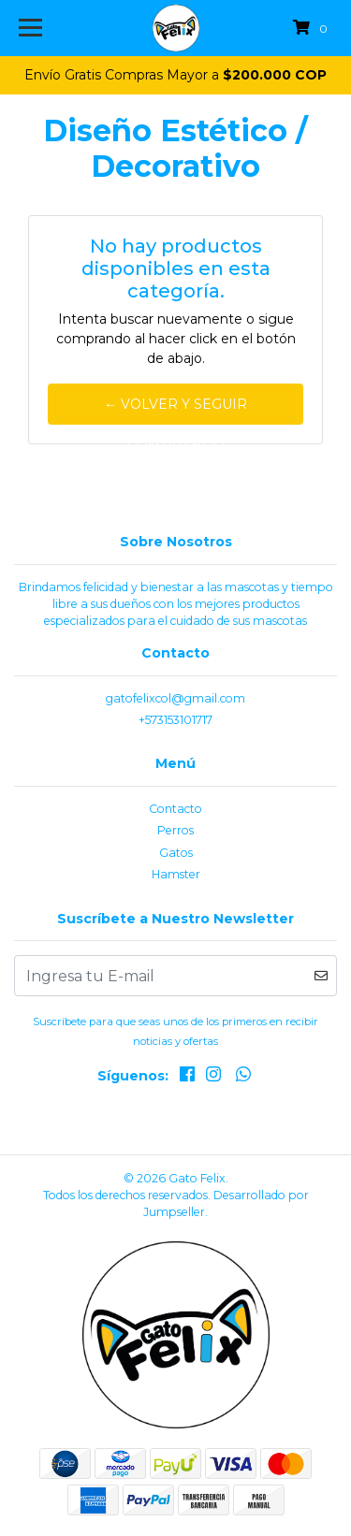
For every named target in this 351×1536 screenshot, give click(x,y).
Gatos (176, 853)
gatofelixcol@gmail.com (175, 698)
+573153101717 (175, 720)
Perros (175, 830)
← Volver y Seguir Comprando (175, 410)
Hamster (176, 874)
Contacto (175, 809)
